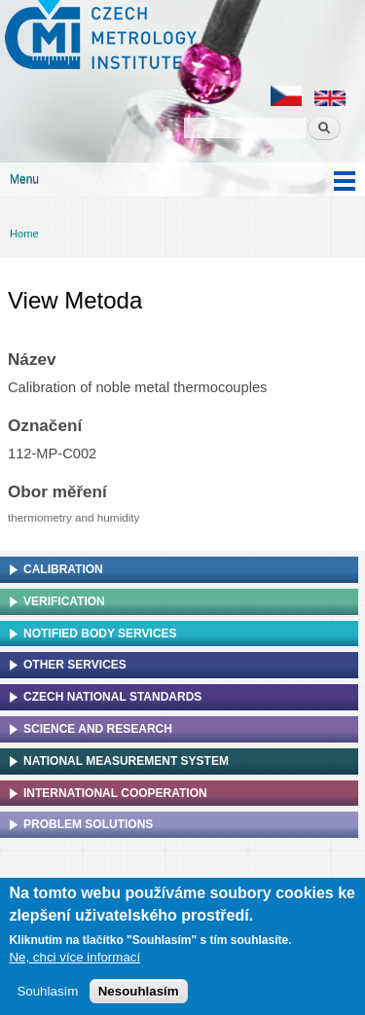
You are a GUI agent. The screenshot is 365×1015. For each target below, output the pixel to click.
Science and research (97, 729)
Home (24, 233)
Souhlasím (47, 995)
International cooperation (115, 793)
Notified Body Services (100, 633)
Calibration (63, 569)
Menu (24, 179)
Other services (75, 664)
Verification (64, 601)
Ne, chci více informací (74, 961)
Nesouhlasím (138, 995)
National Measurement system (126, 761)
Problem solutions (88, 824)
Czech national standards (112, 697)
